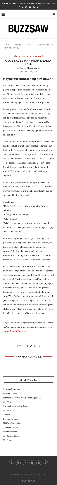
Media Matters (10, 431)
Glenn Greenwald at (15, 406)
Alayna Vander (34, 67)
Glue (29, 45)
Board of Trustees (45, 3)
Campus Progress (11, 389)
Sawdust (25, 56)
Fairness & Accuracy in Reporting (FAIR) (22, 397)
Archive (30, 3)
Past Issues (19, 3)
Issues (18, 45)
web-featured (38, 56)
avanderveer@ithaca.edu (16, 331)
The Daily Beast (10, 427)
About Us (6, 3)
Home (6, 45)
